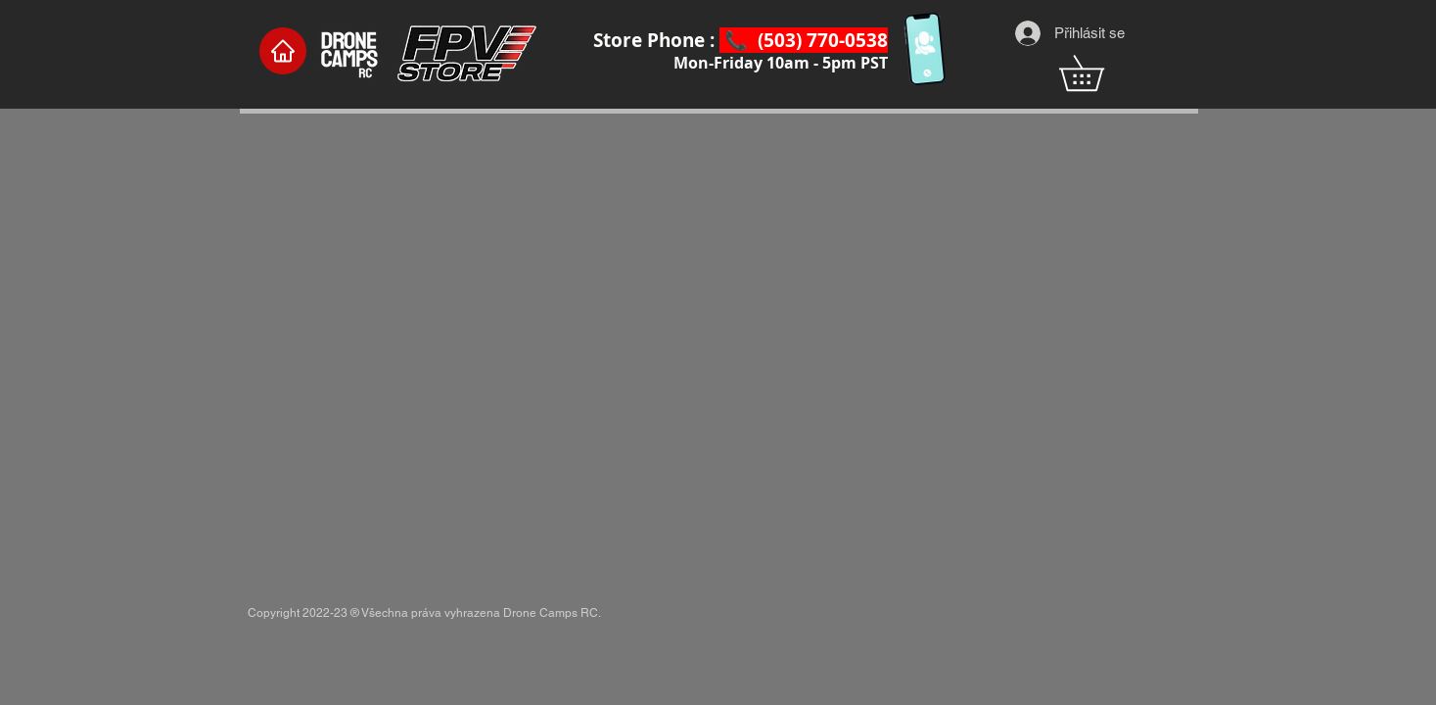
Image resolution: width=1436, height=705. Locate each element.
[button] (1098, 73)
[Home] (282, 50)
